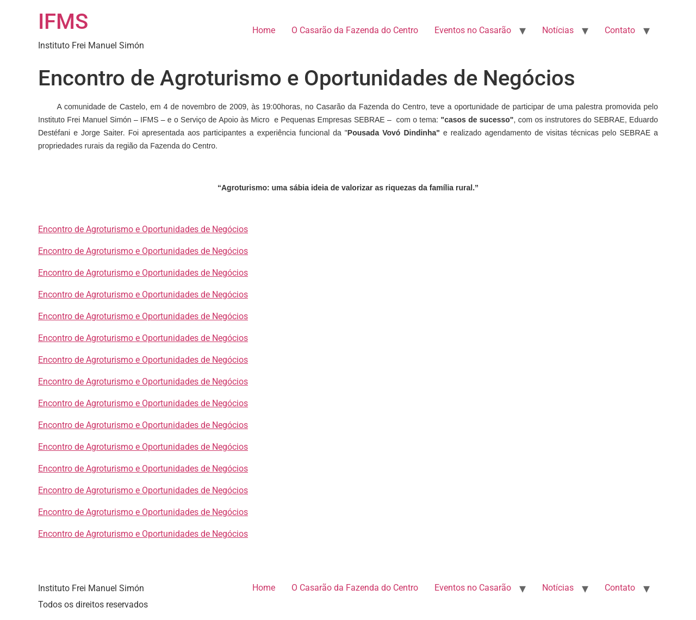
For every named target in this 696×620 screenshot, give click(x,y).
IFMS (63, 21)
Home (263, 30)
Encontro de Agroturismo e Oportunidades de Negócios (143, 229)
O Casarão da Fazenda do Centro (354, 30)
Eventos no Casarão (472, 30)
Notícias (558, 30)
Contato (620, 30)
